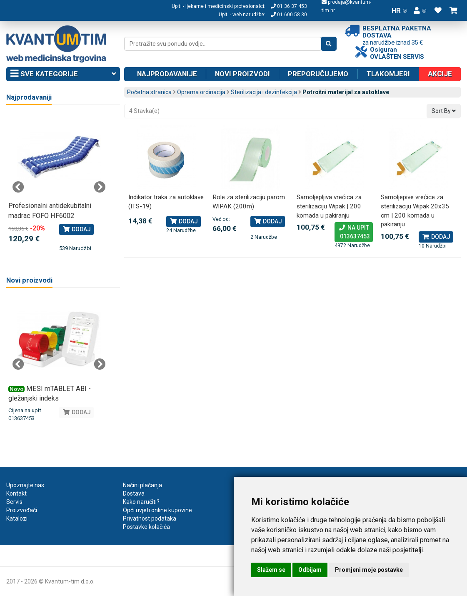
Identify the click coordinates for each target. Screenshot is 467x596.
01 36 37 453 (289, 6)
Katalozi (16, 518)
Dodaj (183, 221)
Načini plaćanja (142, 485)
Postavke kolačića (146, 526)
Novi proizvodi (242, 74)
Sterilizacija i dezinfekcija (264, 92)
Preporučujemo (318, 74)
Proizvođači (21, 510)
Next (99, 187)
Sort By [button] (444, 111)
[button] (420, 10)
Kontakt (16, 493)
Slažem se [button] (271, 569)
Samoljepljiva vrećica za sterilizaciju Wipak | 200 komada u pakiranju (329, 206)
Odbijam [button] (310, 569)
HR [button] (399, 10)
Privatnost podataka (149, 518)
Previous (18, 187)
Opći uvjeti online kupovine (157, 510)
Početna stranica (149, 92)
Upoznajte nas (25, 485)
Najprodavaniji (29, 97)
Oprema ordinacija (201, 92)
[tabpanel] (59, 183)
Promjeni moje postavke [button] (369, 569)
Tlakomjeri (388, 74)
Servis (14, 501)
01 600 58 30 (289, 15)
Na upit (353, 232)
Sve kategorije (63, 74)
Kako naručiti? (141, 501)
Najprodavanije (167, 74)
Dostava (134, 493)
